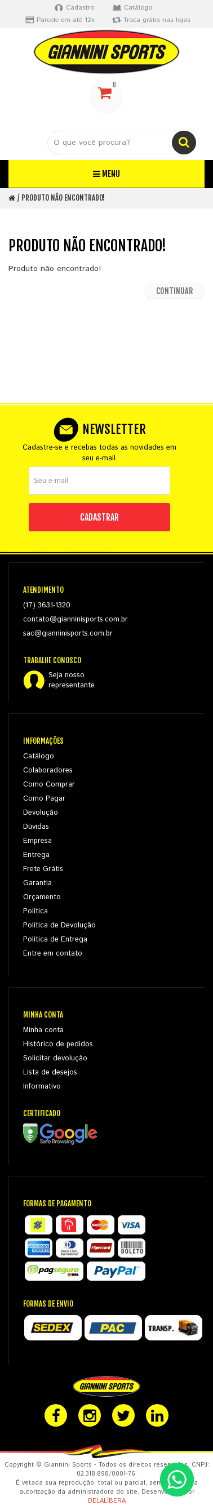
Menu (106, 173)
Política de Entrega (55, 939)
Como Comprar (49, 784)
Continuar (174, 291)
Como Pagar (44, 798)
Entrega (36, 855)
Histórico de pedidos (58, 1044)
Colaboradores (48, 770)
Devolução (40, 812)
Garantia (37, 883)
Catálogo (38, 756)
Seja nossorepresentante (71, 680)
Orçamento (42, 897)
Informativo (42, 1086)
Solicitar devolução (55, 1058)
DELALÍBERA (107, 1500)
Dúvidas (36, 826)
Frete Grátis (43, 869)
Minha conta (43, 1030)
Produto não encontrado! (63, 197)
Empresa (37, 841)
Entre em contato (52, 953)
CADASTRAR (99, 517)
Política (35, 911)
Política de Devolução (59, 925)
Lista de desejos (50, 1072)
